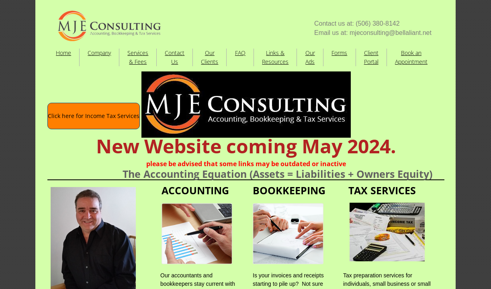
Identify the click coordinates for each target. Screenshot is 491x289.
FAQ (240, 53)
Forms (339, 53)
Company (99, 53)
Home (63, 53)
